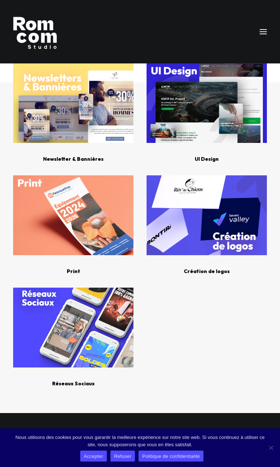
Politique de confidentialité (171, 456)
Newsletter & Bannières (73, 159)
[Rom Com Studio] (35, 32)
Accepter (93, 456)
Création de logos (207, 271)
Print (73, 271)
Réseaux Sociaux (73, 383)
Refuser (122, 456)
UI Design (207, 159)
